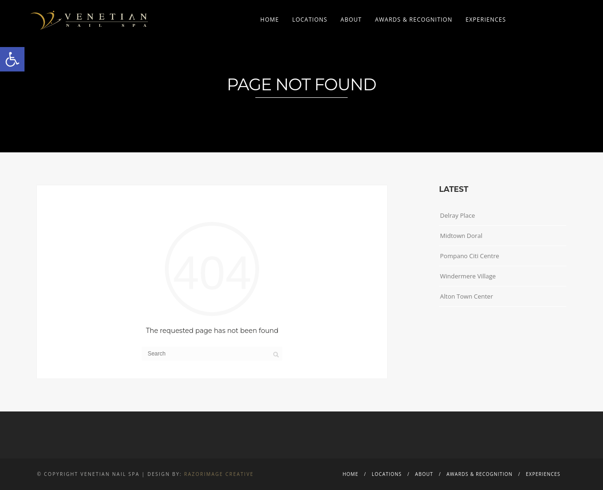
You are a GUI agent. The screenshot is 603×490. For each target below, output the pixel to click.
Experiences (485, 20)
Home (270, 20)
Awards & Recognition (413, 20)
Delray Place (457, 215)
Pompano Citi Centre (469, 256)
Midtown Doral (461, 235)
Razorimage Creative (219, 474)
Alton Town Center (466, 296)
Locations (309, 20)
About (351, 20)
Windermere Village (468, 276)
